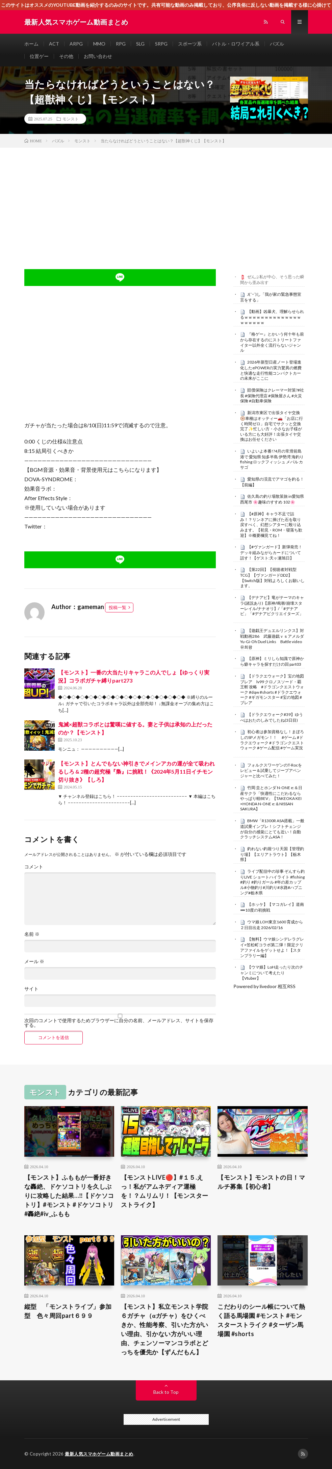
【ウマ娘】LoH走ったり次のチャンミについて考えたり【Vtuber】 (271, 972)
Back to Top (166, 1392)
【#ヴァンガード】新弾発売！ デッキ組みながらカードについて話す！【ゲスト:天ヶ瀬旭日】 (273, 552)
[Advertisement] (166, 198)
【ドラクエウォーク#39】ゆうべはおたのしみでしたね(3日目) (271, 717)
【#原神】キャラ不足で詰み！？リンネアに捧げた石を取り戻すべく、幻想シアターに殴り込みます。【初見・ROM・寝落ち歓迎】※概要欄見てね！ (271, 524)
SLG (140, 44)
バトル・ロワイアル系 (235, 44)
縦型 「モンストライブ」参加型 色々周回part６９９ (68, 1311)
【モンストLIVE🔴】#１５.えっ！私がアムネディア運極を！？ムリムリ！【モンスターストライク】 (164, 1191)
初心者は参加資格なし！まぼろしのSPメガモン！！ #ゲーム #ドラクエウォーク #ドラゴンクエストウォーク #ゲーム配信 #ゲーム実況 (272, 739)
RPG (121, 44)
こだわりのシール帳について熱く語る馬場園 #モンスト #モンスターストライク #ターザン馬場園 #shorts (261, 1320)
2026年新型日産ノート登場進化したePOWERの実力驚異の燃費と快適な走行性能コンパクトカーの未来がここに (271, 370)
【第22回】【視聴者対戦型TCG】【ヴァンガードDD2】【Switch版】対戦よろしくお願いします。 (272, 577)
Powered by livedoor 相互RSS (264, 986)
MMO (99, 44)
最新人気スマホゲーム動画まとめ (99, 1454)
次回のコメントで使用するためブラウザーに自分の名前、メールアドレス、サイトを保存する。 (118, 1023)
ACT (54, 44)
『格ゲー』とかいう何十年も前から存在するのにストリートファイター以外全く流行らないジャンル (272, 342)
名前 (32, 934)
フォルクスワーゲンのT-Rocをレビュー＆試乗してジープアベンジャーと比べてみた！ (271, 770)
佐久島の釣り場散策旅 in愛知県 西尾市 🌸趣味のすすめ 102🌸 (272, 499)
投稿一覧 (117, 607)
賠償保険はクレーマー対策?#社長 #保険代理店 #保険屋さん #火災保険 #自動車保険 (272, 395)
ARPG (76, 44)
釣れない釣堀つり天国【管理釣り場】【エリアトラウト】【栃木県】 (272, 854)
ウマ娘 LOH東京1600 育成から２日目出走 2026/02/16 (271, 924)
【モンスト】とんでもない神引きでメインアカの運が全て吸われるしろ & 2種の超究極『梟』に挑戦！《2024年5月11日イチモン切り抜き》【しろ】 (136, 771)
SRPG (161, 44)
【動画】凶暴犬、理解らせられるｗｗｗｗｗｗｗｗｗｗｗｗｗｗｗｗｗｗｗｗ (272, 317)
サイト (31, 988)
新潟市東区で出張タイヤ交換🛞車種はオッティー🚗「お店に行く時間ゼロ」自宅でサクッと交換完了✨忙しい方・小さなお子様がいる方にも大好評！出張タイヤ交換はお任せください (271, 426)
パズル (277, 44)
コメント (33, 866)
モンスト (70, 119)
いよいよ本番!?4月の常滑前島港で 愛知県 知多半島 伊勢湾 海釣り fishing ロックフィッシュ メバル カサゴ (272, 459)
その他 (66, 56)
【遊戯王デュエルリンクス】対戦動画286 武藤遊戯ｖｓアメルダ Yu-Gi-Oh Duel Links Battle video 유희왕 (274, 638)
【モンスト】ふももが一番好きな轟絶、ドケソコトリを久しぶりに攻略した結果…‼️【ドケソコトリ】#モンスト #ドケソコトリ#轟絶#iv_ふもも (69, 1195)
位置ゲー (39, 56)
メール (34, 961)
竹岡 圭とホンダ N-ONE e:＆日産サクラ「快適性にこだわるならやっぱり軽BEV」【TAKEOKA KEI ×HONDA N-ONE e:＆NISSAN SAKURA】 (271, 798)
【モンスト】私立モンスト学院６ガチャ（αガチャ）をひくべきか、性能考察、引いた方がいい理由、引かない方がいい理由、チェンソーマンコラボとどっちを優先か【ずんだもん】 (164, 1329)
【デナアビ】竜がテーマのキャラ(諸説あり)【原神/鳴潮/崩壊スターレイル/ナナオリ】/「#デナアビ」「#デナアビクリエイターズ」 (272, 605)
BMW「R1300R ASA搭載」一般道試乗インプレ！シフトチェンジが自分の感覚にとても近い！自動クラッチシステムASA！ (272, 828)
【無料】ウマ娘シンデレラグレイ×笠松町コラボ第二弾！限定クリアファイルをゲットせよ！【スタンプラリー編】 (272, 947)
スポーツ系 (190, 44)
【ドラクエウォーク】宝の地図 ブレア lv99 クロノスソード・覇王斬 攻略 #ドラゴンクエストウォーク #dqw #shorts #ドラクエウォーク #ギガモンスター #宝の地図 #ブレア (274, 689)
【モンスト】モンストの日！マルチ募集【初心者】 (261, 1182)
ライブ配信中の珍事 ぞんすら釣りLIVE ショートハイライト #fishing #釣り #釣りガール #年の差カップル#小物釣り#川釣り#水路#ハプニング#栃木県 (272, 882)
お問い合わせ (98, 56)
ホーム (31, 44)
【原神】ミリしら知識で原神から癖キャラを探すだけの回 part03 (272, 661)
